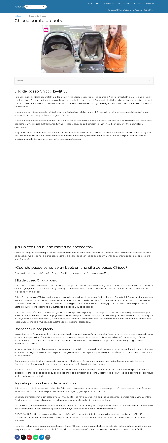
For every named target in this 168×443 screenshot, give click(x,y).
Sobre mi (137, 3)
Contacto (149, 3)
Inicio (90, 3)
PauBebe (19, 6)
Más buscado (124, 3)
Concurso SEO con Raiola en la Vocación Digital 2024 (130, 10)
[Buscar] (44, 6)
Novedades (109, 3)
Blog (98, 3)
